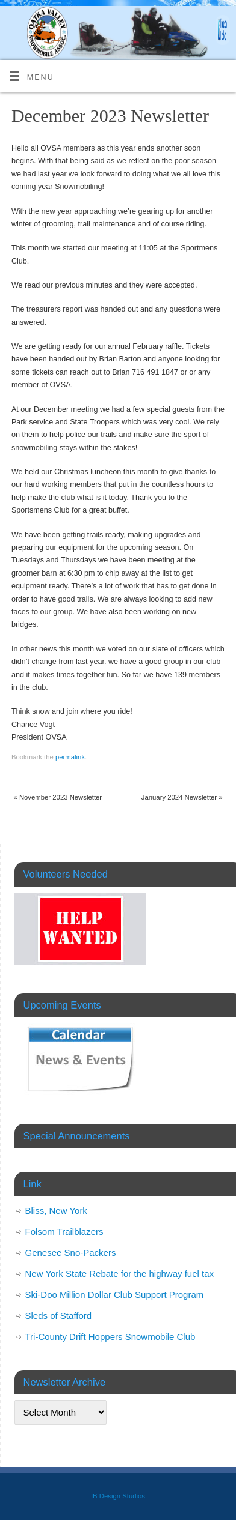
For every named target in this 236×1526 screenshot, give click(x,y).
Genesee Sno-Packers (70, 1252)
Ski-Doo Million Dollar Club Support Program (114, 1294)
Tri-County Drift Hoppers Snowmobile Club (110, 1336)
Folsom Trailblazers (64, 1231)
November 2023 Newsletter (57, 797)
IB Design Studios (118, 1496)
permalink (70, 757)
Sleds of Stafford (58, 1315)
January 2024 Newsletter (182, 797)
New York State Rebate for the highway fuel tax (119, 1273)
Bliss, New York (56, 1210)
